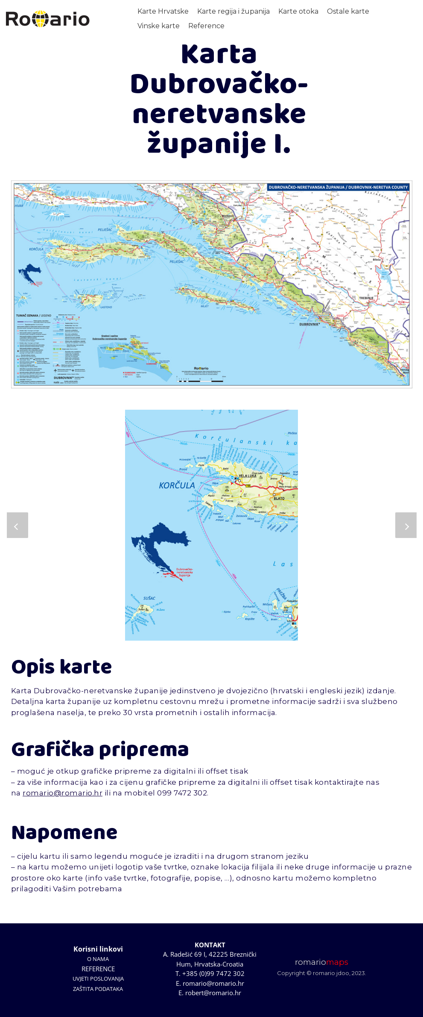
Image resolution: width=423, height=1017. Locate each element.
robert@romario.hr (213, 992)
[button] (17, 525)
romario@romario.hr (62, 793)
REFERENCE (98, 968)
